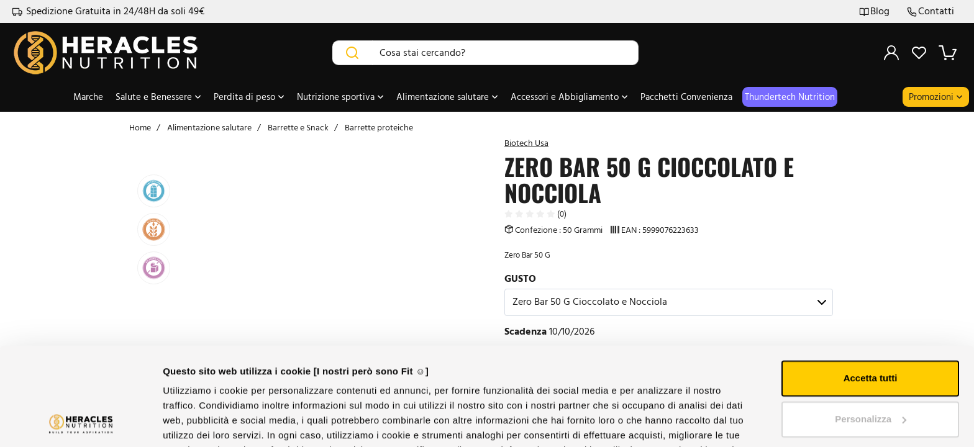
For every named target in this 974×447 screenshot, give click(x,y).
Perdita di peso (249, 96)
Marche (88, 96)
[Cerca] (352, 52)
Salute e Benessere (158, 96)
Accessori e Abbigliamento (569, 96)
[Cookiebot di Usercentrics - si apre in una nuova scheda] (80, 422)
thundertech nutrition (790, 96)
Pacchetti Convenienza (686, 96)
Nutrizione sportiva (340, 96)
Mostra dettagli (196, 422)
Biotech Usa (526, 143)
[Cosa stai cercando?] (505, 52)
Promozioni (936, 96)
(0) (535, 214)
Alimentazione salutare (447, 96)
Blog (874, 11)
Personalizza (870, 327)
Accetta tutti (871, 286)
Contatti (930, 11)
